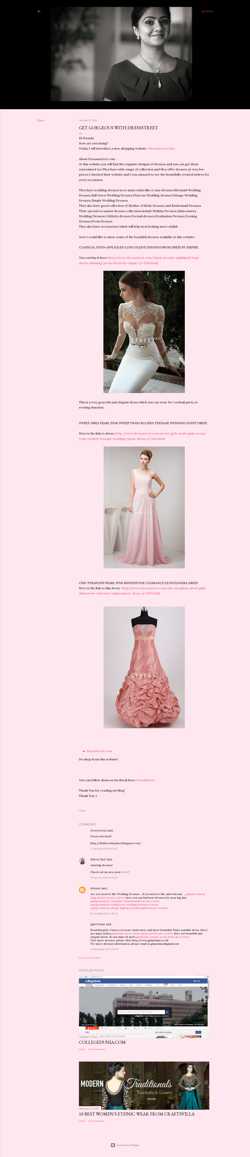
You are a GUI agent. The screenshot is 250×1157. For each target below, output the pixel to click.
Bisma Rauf (98, 859)
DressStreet (146, 780)
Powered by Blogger (125, 1145)
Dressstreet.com (161, 148)
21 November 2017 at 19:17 (104, 949)
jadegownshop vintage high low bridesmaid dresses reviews (128, 908)
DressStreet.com (99, 751)
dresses (95, 888)
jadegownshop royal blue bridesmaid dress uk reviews (125, 901)
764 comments (96, 1049)
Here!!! (125, 872)
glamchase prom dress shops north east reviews (142, 933)
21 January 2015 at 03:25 (103, 848)
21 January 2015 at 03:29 (104, 877)
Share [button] (41, 120)
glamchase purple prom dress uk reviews (162, 937)
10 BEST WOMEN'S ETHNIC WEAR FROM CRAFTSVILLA (137, 1114)
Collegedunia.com (102, 1042)
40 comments (96, 1121)
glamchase (97, 924)
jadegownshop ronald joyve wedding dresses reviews (124, 904)
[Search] (207, 11)
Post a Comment (90, 957)
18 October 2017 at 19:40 (104, 913)
